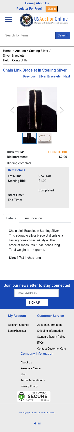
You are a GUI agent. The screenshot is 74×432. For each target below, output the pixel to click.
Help (6, 60)
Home (29, 3)
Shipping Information (50, 330)
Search (62, 35)
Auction (20, 51)
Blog (23, 374)
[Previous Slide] (12, 109)
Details (11, 218)
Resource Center (31, 368)
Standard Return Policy (51, 336)
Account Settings (18, 324)
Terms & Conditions (33, 380)
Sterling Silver (38, 51)
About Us (42, 3)
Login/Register (17, 330)
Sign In (51, 8)
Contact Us (20, 60)
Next (67, 76)
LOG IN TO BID (57, 152)
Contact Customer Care (51, 348)
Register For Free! (29, 9)
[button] (29, 138)
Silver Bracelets (13, 55)
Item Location (32, 218)
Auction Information (49, 324)
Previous (29, 76)
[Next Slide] (62, 109)
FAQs (40, 342)
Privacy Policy (29, 386)
